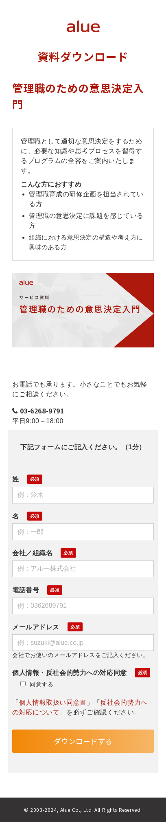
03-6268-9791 (42, 410)
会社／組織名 (32, 552)
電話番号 (25, 590)
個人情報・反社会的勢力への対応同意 (69, 672)
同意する (36, 684)
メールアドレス (35, 627)
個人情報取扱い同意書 (53, 702)
